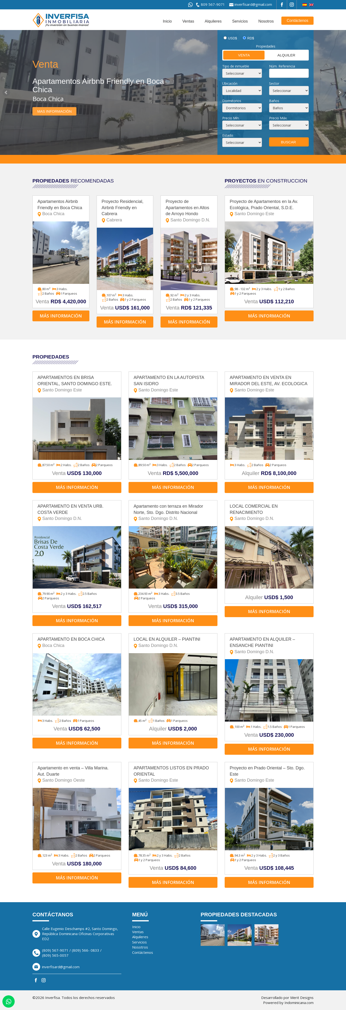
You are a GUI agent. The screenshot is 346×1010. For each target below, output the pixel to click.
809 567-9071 (213, 4)
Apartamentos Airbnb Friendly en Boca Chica (60, 208)
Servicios (240, 21)
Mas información (54, 111)
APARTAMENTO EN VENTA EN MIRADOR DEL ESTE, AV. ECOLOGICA (269, 384)
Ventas (188, 21)
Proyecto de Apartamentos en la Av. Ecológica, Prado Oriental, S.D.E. (269, 208)
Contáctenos (297, 20)
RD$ (250, 38)
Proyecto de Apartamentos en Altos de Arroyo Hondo (189, 211)
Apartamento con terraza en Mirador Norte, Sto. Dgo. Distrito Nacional (173, 513)
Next (340, 92)
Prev (6, 92)
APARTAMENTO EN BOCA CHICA (76, 643)
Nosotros (266, 21)
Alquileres (213, 21)
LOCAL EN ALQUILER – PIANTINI (173, 643)
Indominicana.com (299, 1002)
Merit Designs (302, 997)
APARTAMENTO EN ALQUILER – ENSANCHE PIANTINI (269, 646)
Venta (236, 55)
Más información (61, 316)
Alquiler (280, 55)
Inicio (167, 21)
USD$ (232, 38)
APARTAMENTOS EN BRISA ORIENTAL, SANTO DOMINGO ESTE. (76, 384)
